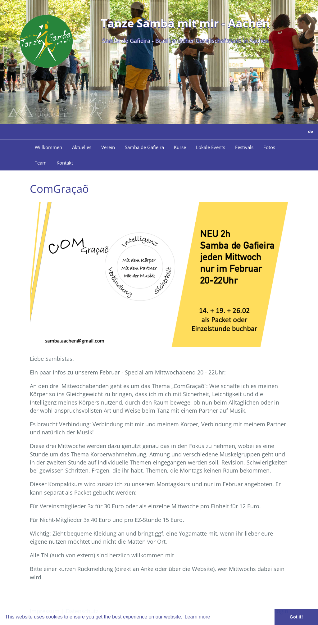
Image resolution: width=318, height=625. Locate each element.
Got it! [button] (296, 616)
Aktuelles (81, 147)
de (310, 131)
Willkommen (48, 147)
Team (41, 163)
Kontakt (65, 163)
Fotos (269, 147)
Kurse (180, 147)
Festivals (244, 147)
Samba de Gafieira (144, 147)
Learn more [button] (197, 616)
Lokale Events (210, 147)
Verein (108, 147)
